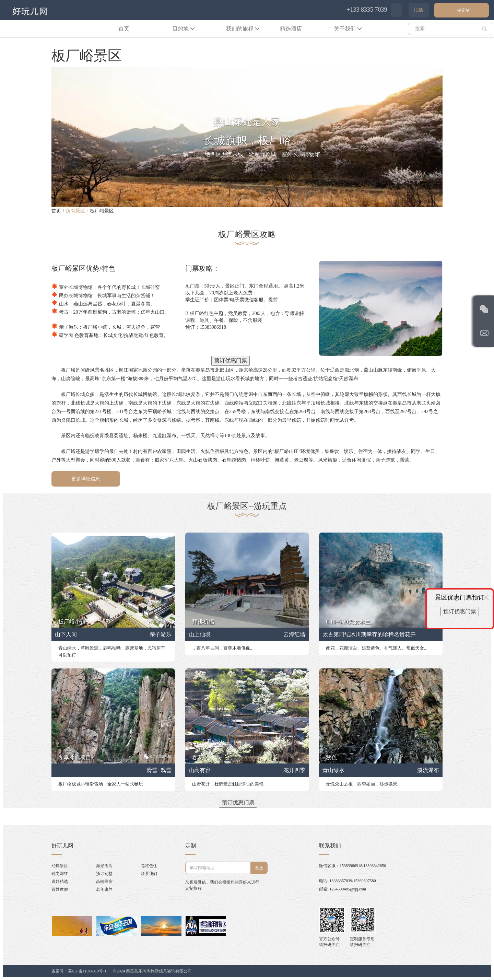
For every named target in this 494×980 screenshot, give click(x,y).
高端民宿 (104, 881)
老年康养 (104, 889)
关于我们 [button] (348, 29)
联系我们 (149, 873)
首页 (123, 29)
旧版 (419, 10)
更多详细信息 (85, 478)
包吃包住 (149, 865)
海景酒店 (104, 865)
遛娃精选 (59, 881)
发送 (259, 867)
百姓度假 (59, 889)
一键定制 (461, 10)
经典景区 (59, 865)
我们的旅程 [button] (243, 29)
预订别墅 (104, 873)
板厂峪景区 (102, 210)
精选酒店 (291, 29)
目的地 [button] (183, 29)
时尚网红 (59, 873)
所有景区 (75, 210)
